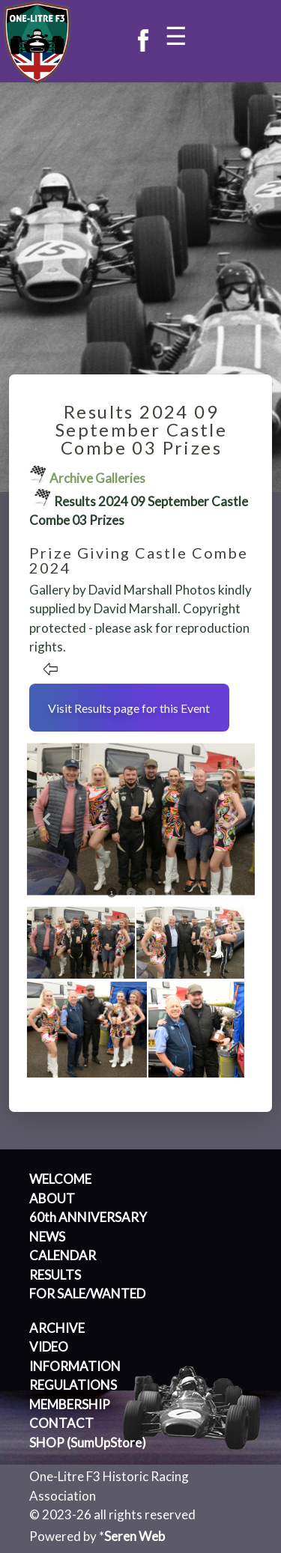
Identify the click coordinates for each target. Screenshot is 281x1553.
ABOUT (52, 1198)
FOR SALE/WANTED (87, 1293)
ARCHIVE (57, 1328)
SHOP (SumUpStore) (87, 1442)
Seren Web (134, 1536)
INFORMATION (75, 1366)
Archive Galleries (97, 478)
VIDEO (48, 1347)
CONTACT (61, 1423)
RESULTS (55, 1275)
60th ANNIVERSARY (88, 1217)
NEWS (47, 1236)
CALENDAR (62, 1255)
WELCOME (60, 1179)
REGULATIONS (73, 1385)
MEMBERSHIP (69, 1404)
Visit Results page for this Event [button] (129, 708)
